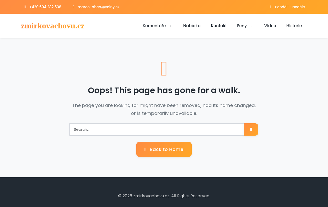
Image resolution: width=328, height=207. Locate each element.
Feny (245, 26)
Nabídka (192, 26)
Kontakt (219, 26)
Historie (294, 26)
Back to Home (164, 149)
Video (270, 26)
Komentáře (158, 26)
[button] (170, 26)
